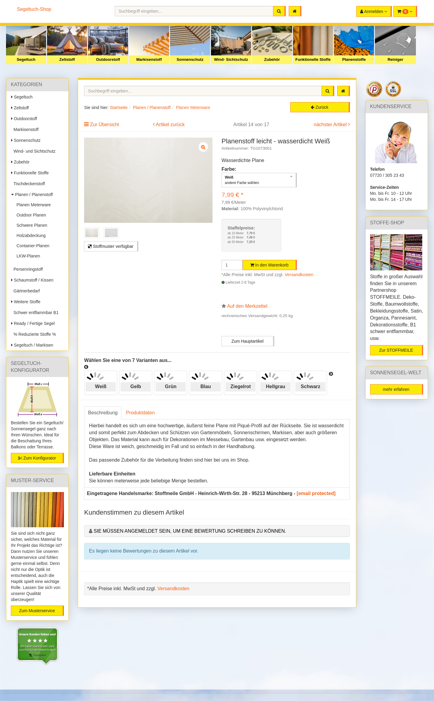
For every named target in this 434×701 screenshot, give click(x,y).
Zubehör (272, 59)
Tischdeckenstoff (28, 183)
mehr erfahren (396, 389)
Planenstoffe (354, 59)
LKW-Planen (27, 256)
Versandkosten (299, 274)
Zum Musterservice (37, 610)
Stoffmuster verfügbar (110, 246)
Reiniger (395, 59)
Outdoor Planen (30, 215)
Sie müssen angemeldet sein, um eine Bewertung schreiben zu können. (190, 531)
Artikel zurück (170, 124)
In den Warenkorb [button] (269, 265)
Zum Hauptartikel (247, 341)
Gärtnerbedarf (25, 290)
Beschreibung (103, 412)
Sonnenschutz (190, 59)
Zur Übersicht (104, 124)
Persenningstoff (27, 269)
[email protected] (316, 493)
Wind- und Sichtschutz (33, 151)
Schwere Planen (30, 225)
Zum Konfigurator (37, 458)
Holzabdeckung (30, 235)
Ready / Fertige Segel (33, 323)
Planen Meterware (32, 204)
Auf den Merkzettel (247, 306)
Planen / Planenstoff (32, 194)
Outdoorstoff (108, 59)
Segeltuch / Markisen (32, 345)
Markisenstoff (149, 59)
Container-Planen (31, 245)
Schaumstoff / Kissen (32, 280)
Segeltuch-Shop (34, 9)
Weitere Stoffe (25, 301)
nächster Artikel (331, 124)
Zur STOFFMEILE (396, 350)
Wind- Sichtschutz (231, 59)
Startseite (118, 107)
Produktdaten (140, 412)
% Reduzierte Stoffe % (33, 334)
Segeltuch (26, 59)
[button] (405, 11)
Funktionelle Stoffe (313, 59)
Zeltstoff (67, 59)
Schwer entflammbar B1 (34, 312)
